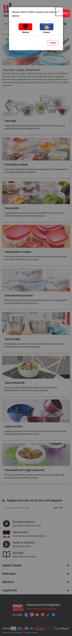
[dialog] (36, 318)
